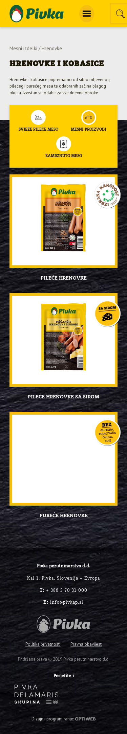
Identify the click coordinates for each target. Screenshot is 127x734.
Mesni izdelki (23, 48)
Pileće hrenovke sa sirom (63, 397)
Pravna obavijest (86, 644)
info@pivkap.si (63, 602)
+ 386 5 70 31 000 (63, 590)
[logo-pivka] (36, 13)
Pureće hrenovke (64, 515)
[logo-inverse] (36, 694)
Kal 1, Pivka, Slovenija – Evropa (63, 578)
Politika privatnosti (43, 644)
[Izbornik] (86, 13)
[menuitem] (86, 13)
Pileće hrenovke (64, 278)
